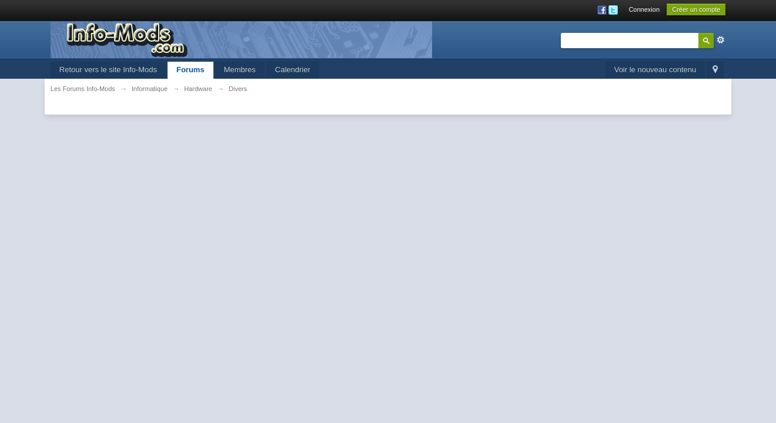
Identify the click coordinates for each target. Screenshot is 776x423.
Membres (240, 69)
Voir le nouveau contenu (655, 69)
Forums (190, 69)
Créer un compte (696, 9)
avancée (720, 40)
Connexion (644, 9)
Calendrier (292, 69)
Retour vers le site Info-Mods (108, 69)
